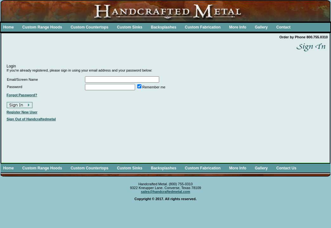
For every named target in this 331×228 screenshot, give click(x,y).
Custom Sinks (129, 27)
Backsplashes (163, 27)
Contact (283, 27)
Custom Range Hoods (42, 27)
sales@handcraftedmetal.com (165, 191)
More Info (237, 27)
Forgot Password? (22, 95)
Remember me (154, 87)
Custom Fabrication (203, 27)
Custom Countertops (89, 27)
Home (8, 27)
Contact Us (286, 168)
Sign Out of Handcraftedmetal (31, 119)
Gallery (261, 27)
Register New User (22, 112)
